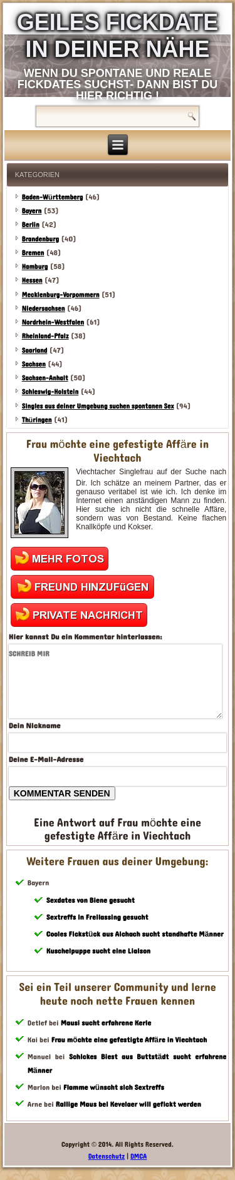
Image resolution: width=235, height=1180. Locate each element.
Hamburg (35, 267)
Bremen (33, 253)
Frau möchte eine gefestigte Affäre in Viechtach (129, 1040)
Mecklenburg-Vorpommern (61, 295)
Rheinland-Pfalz (45, 336)
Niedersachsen (43, 309)
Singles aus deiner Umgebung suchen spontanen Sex (98, 406)
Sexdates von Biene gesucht (90, 900)
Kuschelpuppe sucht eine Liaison (98, 951)
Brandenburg (40, 239)
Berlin (30, 225)
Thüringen (37, 420)
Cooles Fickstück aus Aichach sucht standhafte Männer (135, 934)
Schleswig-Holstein (50, 392)
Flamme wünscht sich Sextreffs (113, 1087)
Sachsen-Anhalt (45, 378)
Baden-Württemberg (52, 197)
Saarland (35, 351)
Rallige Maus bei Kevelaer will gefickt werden (128, 1104)
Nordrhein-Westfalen (53, 322)
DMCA (138, 1156)
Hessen (32, 281)
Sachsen (34, 364)
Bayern (32, 211)
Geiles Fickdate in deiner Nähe (117, 35)
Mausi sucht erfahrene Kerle (106, 1023)
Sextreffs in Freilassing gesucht (97, 917)
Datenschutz (106, 1156)
